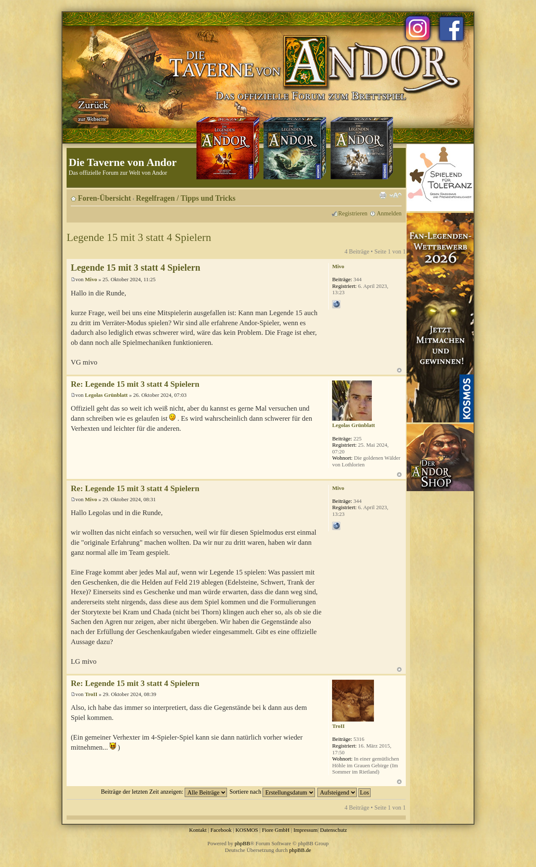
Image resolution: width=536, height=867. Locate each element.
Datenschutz (333, 830)
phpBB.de (300, 850)
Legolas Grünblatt (106, 395)
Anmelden (389, 213)
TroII (91, 694)
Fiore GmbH (275, 830)
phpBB (242, 843)
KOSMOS (246, 830)
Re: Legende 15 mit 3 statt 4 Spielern (135, 384)
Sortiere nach (272, 791)
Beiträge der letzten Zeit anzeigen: (164, 791)
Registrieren (353, 213)
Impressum (306, 830)
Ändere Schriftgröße (395, 195)
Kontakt (197, 830)
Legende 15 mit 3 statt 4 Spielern (139, 237)
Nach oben (399, 370)
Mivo (91, 279)
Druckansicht (382, 195)
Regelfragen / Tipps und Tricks (186, 198)
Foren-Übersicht (104, 198)
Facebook (221, 830)
